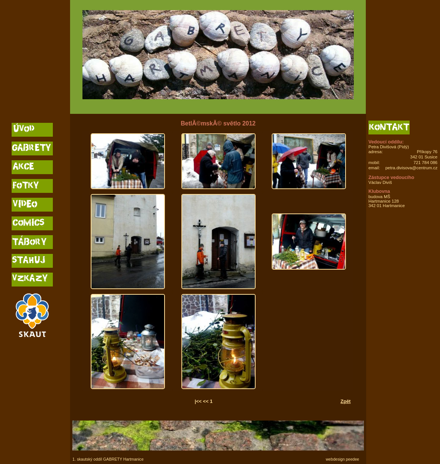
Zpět (346, 401)
